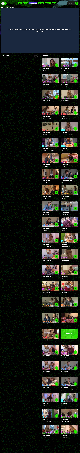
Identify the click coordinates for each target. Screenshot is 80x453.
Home (20, 3)
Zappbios (41, 3)
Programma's (33, 3)
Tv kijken (25, 3)
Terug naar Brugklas (8, 7)
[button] (3, 49)
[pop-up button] (74, 49)
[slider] (40, 46)
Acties (54, 3)
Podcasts (47, 3)
